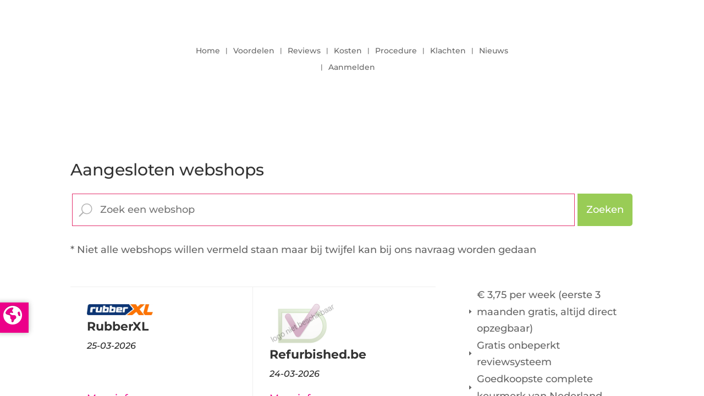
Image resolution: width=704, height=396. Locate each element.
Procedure (396, 51)
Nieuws (493, 51)
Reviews (304, 51)
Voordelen (253, 51)
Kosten (348, 51)
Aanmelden (351, 67)
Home (208, 51)
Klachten (448, 51)
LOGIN (603, 56)
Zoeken (605, 210)
